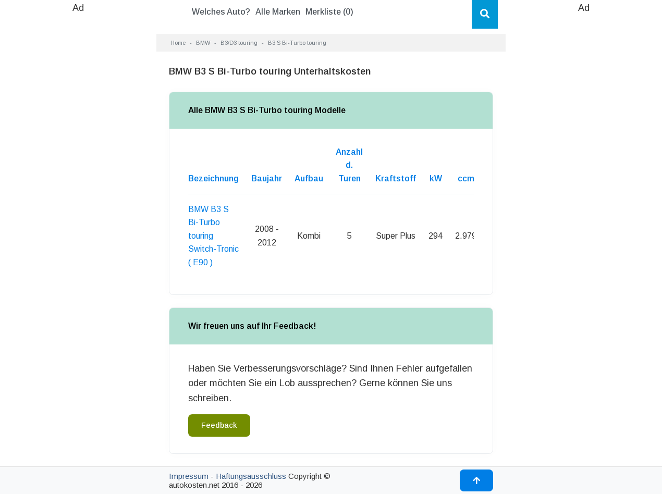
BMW (203, 43)
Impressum (189, 476)
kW (436, 178)
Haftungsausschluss (251, 476)
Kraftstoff (395, 178)
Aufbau (309, 178)
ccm (466, 178)
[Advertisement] (78, 172)
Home (178, 43)
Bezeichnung (213, 178)
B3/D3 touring (239, 43)
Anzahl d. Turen (349, 165)
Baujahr (266, 178)
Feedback (219, 425)
